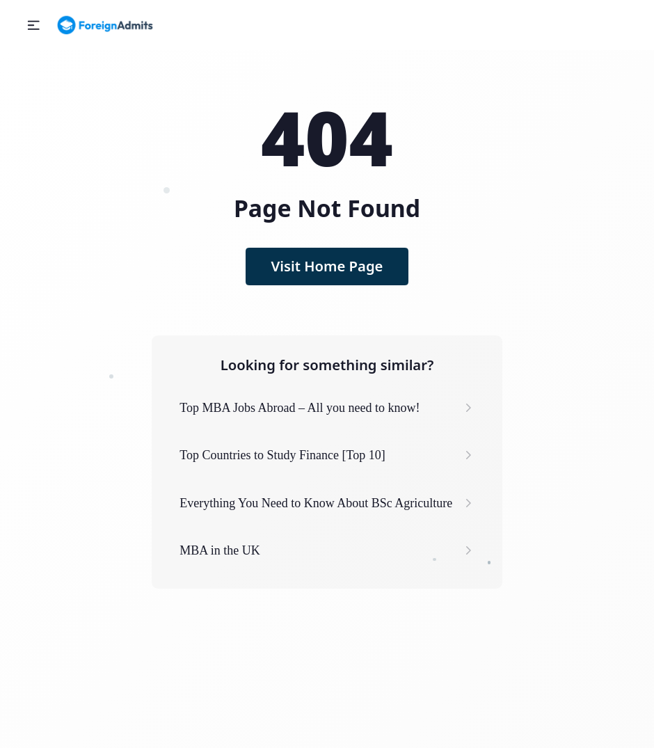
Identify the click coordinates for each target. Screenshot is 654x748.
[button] (34, 25)
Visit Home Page (327, 266)
